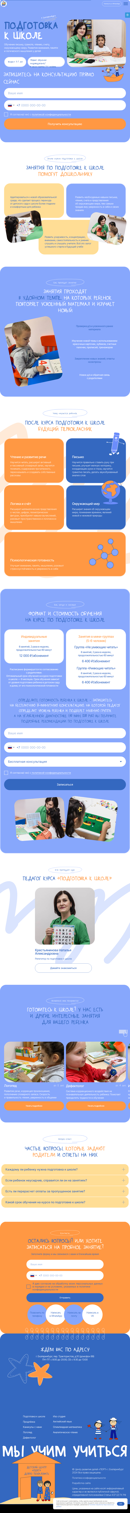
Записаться (65, 784)
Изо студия (59, 1416)
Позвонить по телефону (37, 1314)
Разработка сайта (81, 1483)
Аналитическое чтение (65, 1432)
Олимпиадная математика (67, 1426)
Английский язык (62, 1421)
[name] (65, 93)
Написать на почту (74, 1314)
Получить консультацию (65, 124)
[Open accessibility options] (127, 15)
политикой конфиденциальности (51, 114)
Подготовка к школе (34, 1416)
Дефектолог (29, 1437)
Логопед (27, 1432)
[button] (63, 968)
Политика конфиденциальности (89, 1477)
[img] (4, 4)
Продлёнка (29, 1421)
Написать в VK (92, 1314)
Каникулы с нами (32, 1426)
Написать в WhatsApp (55, 1314)
